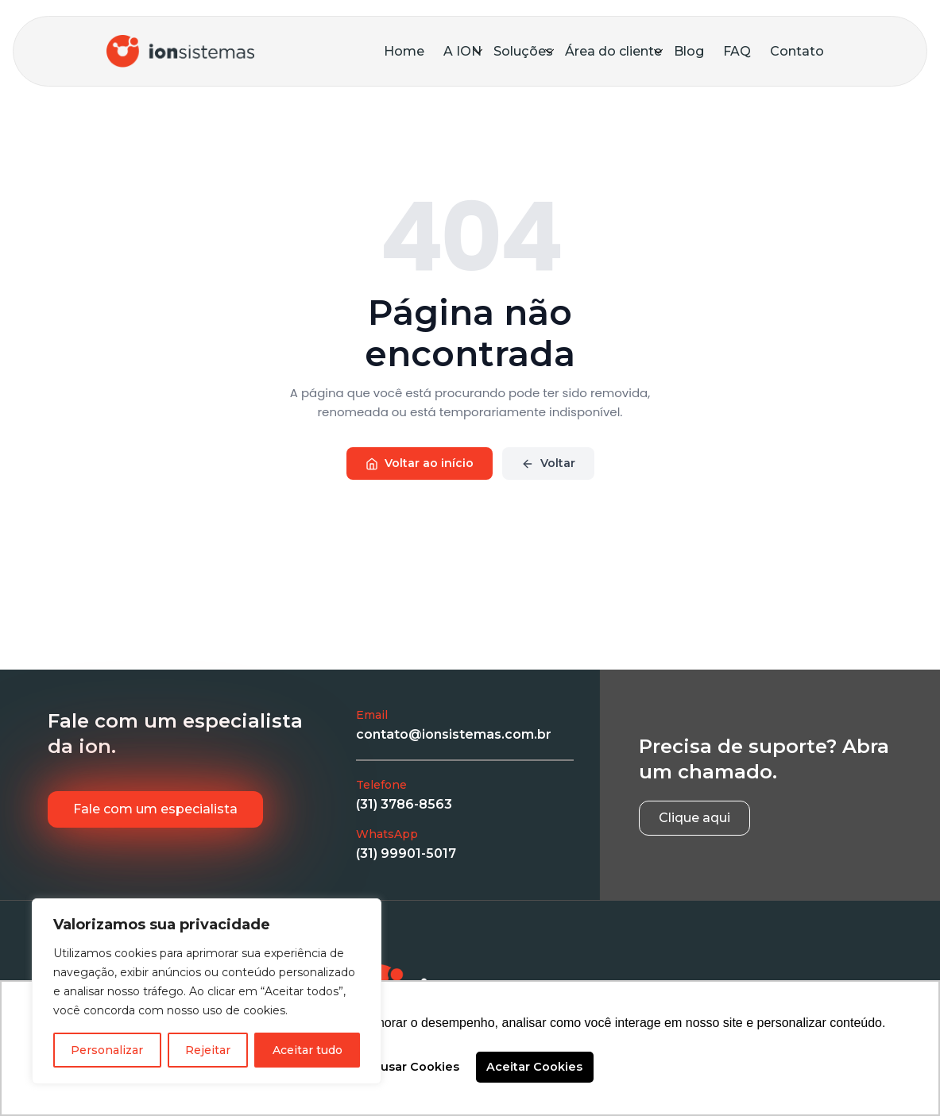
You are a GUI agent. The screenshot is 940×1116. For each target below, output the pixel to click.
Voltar (548, 463)
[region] (206, 991)
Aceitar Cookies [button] (534, 1067)
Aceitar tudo (307, 1050)
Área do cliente (614, 51)
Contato (797, 51)
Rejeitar (207, 1050)
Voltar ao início (420, 463)
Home (404, 51)
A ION (462, 51)
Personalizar (107, 1050)
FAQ (737, 51)
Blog (689, 51)
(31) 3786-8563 (404, 804)
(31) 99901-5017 (406, 853)
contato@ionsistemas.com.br (453, 734)
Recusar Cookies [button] (408, 1067)
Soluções (523, 51)
